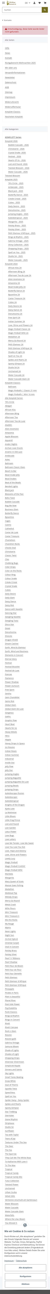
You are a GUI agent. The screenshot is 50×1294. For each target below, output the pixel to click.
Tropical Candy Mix (13, 1177)
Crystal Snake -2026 (17, 152)
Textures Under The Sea (16, 1142)
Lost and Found (12, 824)
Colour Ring (10, 574)
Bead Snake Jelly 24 (16, 287)
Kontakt (8, 58)
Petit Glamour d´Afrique (15, 981)
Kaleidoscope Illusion (14, 793)
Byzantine (9, 517)
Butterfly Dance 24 (16, 290)
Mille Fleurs (10, 908)
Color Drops (10, 567)
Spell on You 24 (15, 356)
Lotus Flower (10, 831)
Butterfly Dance (12, 513)
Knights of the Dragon (15, 804)
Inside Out (9, 762)
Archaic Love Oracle (14, 448)
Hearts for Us (11, 728)
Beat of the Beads (13, 482)
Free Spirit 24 (14, 317)
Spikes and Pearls (13, 1104)
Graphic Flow (11, 720)
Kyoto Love (10, 808)
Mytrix (8, 927)
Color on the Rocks (13, 570)
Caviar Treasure (12, 536)
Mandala (9, 874)
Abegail (8, 406)
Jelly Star (9, 770)
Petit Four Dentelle (13, 973)
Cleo (7, 559)
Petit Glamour (11, 977)
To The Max (10, 1165)
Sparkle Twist (11, 1088)
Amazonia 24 (14, 283)
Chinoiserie (10, 551)
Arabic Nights (11, 444)
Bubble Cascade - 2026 (18, 145)
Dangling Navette (13, 617)
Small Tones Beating (14, 1077)
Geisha (8, 693)
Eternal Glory (11, 659)
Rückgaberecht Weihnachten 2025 (20, 63)
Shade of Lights (12, 1050)
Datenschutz (10, 82)
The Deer (9, 1146)
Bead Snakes (10, 478)
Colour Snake (11, 578)
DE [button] (26, 2)
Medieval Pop (11, 893)
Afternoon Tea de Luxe (15, 421)
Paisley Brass (11, 950)
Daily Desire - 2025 (16, 206)
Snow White (10, 1081)
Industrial (9, 758)
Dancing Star (11, 613)
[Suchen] (22, 10)
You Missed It (11, 1223)
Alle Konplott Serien (14, 398)
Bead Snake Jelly (12, 475)
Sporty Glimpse (12, 1108)
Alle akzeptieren (25, 1268)
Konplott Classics (12, 111)
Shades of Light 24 (16, 352)
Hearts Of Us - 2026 (17, 160)
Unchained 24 (14, 371)
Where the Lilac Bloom (15, 1219)
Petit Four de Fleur (13, 969)
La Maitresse (10, 812)
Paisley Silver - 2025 (17, 229)
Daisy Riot (9, 605)
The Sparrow (10, 1154)
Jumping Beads (12, 785)
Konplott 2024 (11, 264)
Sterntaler (9, 1115)
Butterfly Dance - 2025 (18, 195)
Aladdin (8, 425)
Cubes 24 (12, 302)
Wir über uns (11, 67)
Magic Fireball (11, 862)
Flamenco (9, 678)
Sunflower (9, 1131)
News (7, 53)
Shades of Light (12, 1054)
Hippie (8, 739)
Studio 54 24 (13, 367)
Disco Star (9, 624)
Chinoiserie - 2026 (16, 148)
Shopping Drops (12, 1058)
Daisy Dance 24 (15, 310)
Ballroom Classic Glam (15, 467)
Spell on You (10, 1096)
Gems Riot (9, 701)
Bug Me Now (10, 505)
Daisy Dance (10, 601)
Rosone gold (10, 1039)
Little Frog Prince (12, 820)
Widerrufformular (13, 107)
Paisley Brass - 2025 (17, 225)
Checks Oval (10, 547)
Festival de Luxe (12, 670)
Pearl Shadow (11, 962)
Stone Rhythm (11, 1119)
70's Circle (9, 402)
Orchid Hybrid (11, 939)
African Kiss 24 (14, 267)
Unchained (10, 1188)
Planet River (10, 1000)
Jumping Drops (11, 789)
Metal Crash (10, 904)
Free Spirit (9, 689)
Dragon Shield (11, 640)
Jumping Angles (12, 774)
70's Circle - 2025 (15, 183)
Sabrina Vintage (12, 1042)
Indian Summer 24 (16, 321)
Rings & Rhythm (12, 1015)
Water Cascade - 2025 (18, 260)
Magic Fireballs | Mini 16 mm (21, 394)
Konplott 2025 (11, 179)
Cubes (8, 590)
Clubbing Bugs (11, 563)
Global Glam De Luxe (14, 709)
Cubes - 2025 (14, 202)
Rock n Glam (10, 1031)
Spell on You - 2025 (16, 252)
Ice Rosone (10, 747)
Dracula (8, 636)
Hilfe (7, 48)
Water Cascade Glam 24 (18, 379)
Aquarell (9, 440)
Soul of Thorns (11, 1085)
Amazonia (9, 432)
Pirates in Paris (11, 992)
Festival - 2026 (14, 156)
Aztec (7, 459)
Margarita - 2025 (15, 221)
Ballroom (12, 386)
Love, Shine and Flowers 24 (20, 325)
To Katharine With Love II (16, 1161)
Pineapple (9, 989)
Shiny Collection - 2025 (18, 244)
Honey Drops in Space (15, 743)
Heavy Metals (11, 732)
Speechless (10, 1092)
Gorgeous (9, 712)
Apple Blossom (11, 436)
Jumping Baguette (13, 778)
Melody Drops (11, 897)
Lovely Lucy (10, 858)
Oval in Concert (12, 946)
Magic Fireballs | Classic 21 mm (22, 390)
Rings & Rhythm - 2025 (18, 237)
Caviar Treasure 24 (16, 298)
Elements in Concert (14, 655)
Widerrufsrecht (12, 102)
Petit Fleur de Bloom (14, 966)
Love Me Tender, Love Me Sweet (19, 843)
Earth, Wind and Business (16, 651)
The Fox (8, 1150)
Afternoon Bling (12, 413)
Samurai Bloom (12, 1046)
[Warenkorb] (45, 3)
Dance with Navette (14, 609)
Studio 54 (9, 1127)
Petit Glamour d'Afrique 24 (20, 348)
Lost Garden (10, 828)
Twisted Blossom (12, 175)
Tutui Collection (12, 1180)
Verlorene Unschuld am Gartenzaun (21, 1200)
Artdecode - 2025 (15, 187)
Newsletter (10, 77)
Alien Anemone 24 (16, 279)
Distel (7, 628)
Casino (8, 524)
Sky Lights (9, 1073)
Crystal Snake (11, 586)
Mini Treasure (11, 912)
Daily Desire (10, 593)
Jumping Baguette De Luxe (17, 781)
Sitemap (8, 92)
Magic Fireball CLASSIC (15, 866)
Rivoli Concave (11, 1027)
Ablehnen (25, 1284)
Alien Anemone (12, 429)
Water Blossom (11, 1203)
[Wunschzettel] (39, 3)
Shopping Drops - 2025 (18, 248)
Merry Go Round (12, 900)
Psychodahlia (11, 1008)
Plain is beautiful (12, 996)
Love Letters (10, 839)
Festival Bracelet (12, 666)
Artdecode (9, 455)
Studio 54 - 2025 (15, 256)
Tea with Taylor (12, 1134)
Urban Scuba (11, 1192)
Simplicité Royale (12, 1065)
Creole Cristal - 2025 (17, 198)
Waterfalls (9, 1215)
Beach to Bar (10, 471)
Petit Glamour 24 (15, 344)
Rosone (8, 1035)
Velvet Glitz (10, 1196)
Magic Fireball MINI (13, 870)
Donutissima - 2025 (16, 210)
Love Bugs (9, 835)
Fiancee (8, 674)
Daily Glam (10, 597)
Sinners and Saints (13, 1069)
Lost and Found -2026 (17, 164)
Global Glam (10, 705)
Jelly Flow (9, 766)
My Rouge (9, 923)
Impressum (10, 97)
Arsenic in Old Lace (13, 452)
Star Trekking (11, 1111)
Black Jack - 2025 (15, 191)
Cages (7, 521)
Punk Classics (11, 1012)
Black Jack (9, 490)
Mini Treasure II (12, 916)
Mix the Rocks (11, 920)
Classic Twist (10, 555)
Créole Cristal (11, 582)
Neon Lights (10, 931)
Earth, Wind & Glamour (15, 647)
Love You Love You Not (15, 847)
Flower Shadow (12, 682)
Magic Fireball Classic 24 (19, 329)
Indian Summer (12, 755)
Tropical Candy (11, 1173)
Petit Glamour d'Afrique (15, 985)
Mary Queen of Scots (14, 881)
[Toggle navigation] (3, 1)
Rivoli (7, 1023)
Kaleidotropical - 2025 (18, 218)
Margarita (9, 877)
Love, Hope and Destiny (15, 851)
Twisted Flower (11, 1184)
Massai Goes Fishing (14, 885)
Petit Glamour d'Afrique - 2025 (21, 233)
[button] (34, 3)
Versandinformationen (15, 72)
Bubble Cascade (12, 501)
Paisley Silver (11, 954)
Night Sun (9, 935)
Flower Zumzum (12, 686)
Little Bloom (10, 816)
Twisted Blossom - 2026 (18, 168)
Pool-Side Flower (12, 1004)
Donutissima (10, 632)
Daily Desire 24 (15, 306)
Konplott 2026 (11, 141)
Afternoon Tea (11, 417)
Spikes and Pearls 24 (17, 359)
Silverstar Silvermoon (14, 1062)
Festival (8, 663)
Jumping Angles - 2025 (18, 214)
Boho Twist (10, 498)
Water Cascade (11, 1207)
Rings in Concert (12, 1019)
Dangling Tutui (11, 620)
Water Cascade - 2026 (18, 172)
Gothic (8, 716)
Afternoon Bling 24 (16, 271)
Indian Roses (11, 751)
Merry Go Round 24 (17, 340)
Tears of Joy (10, 1138)
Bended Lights (11, 486)
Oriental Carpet (12, 943)
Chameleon (10, 540)
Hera (7, 735)
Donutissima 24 (15, 313)
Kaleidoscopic (11, 797)
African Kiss (10, 409)
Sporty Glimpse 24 (16, 363)
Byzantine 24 (14, 294)
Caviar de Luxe (11, 532)
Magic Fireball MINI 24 (18, 333)
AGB (7, 87)
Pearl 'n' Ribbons (12, 958)
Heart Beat (10, 724)
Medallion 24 (14, 336)
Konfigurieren (25, 1276)
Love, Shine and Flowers (16, 854)
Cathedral (9, 528)
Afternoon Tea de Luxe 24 (19, 275)
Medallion (9, 889)
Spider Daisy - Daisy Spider (17, 1100)
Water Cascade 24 (16, 375)
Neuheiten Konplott (14, 116)
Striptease (9, 1123)
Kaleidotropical (12, 801)
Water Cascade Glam (14, 1211)
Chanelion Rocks (12, 544)
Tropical (8, 1169)
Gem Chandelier (12, 697)
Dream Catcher (12, 643)
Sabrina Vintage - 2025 (18, 241)
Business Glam (11, 509)
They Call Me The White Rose (18, 1157)
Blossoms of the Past (14, 494)
